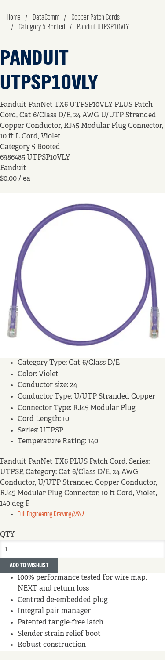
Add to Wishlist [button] (29, 565)
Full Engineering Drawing (50, 514)
